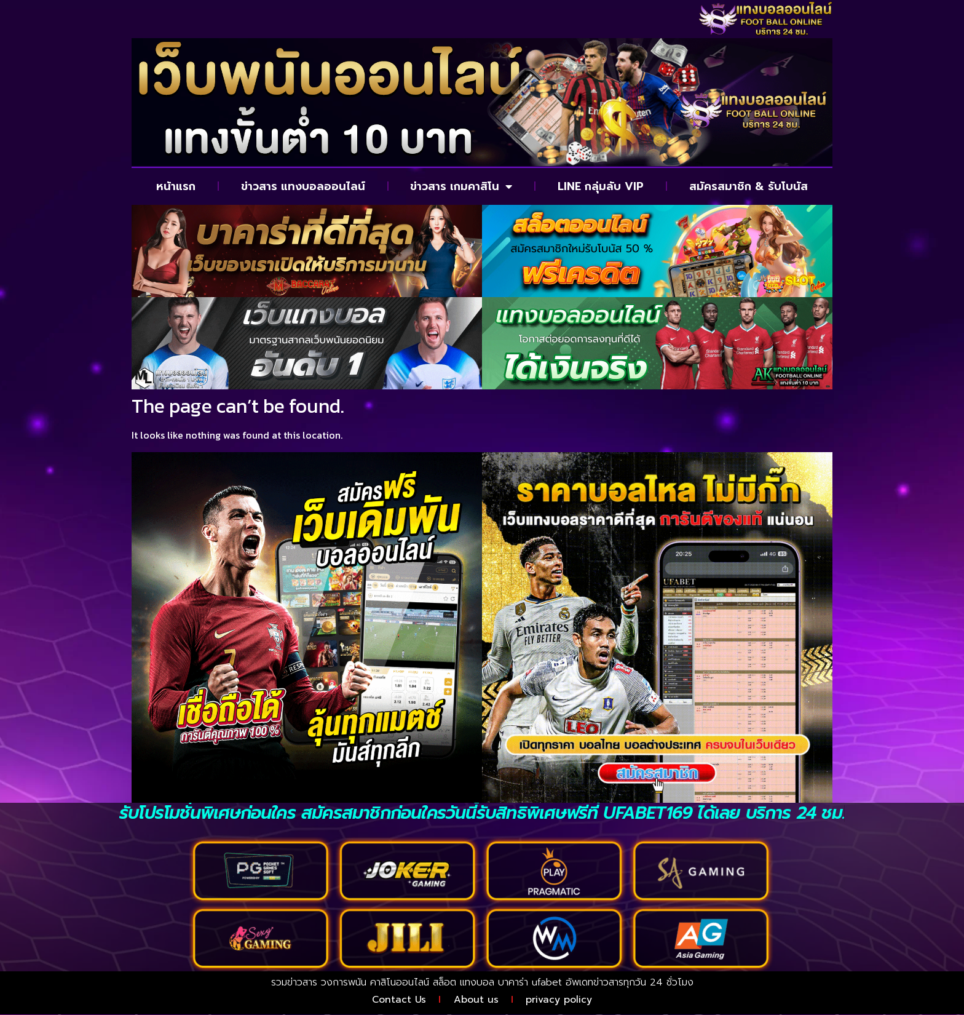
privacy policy (560, 999)
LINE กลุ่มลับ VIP (601, 186)
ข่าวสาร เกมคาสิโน (461, 186)
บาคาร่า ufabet (530, 982)
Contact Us (398, 999)
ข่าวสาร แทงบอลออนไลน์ (303, 186)
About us (476, 999)
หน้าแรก (176, 186)
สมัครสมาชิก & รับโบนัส (748, 186)
